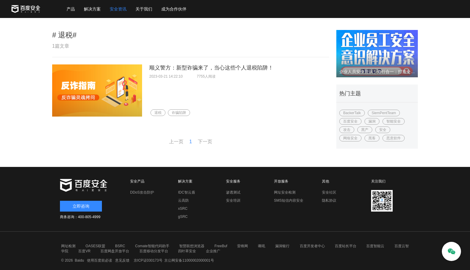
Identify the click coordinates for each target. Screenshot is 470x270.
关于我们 (143, 9)
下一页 (205, 141)
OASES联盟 (95, 246)
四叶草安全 (187, 251)
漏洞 (372, 121)
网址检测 (68, 246)
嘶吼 (261, 246)
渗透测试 (233, 192)
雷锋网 (242, 246)
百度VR (84, 251)
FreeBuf (220, 246)
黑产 (364, 130)
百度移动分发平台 (153, 251)
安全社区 (329, 192)
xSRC (182, 208)
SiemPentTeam (384, 113)
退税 (158, 113)
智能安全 (393, 121)
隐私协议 (329, 200)
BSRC (120, 246)
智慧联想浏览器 (191, 246)
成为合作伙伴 (173, 9)
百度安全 (350, 121)
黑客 (372, 138)
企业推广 (213, 251)
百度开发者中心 (312, 246)
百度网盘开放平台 (114, 251)
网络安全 (350, 138)
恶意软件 (393, 138)
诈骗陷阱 (179, 113)
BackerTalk (352, 113)
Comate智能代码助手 (152, 246)
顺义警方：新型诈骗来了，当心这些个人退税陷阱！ (211, 68)
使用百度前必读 (98, 260)
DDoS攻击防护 (142, 192)
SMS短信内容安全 (288, 200)
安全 (382, 130)
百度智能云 (375, 246)
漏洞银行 (282, 246)
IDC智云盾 (186, 192)
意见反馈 (121, 260)
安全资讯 (118, 9)
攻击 (346, 130)
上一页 (176, 141)
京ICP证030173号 (148, 260)
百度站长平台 (345, 246)
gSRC (183, 217)
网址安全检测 (285, 192)
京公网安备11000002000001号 (189, 260)
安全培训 (233, 200)
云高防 (183, 200)
